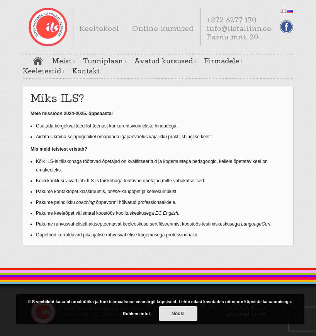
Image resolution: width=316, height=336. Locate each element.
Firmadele (221, 61)
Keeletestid (42, 71)
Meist (61, 61)
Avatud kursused (163, 61)
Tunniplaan (103, 61)
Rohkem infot (136, 313)
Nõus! (178, 313)
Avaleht (37, 60)
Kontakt (86, 71)
